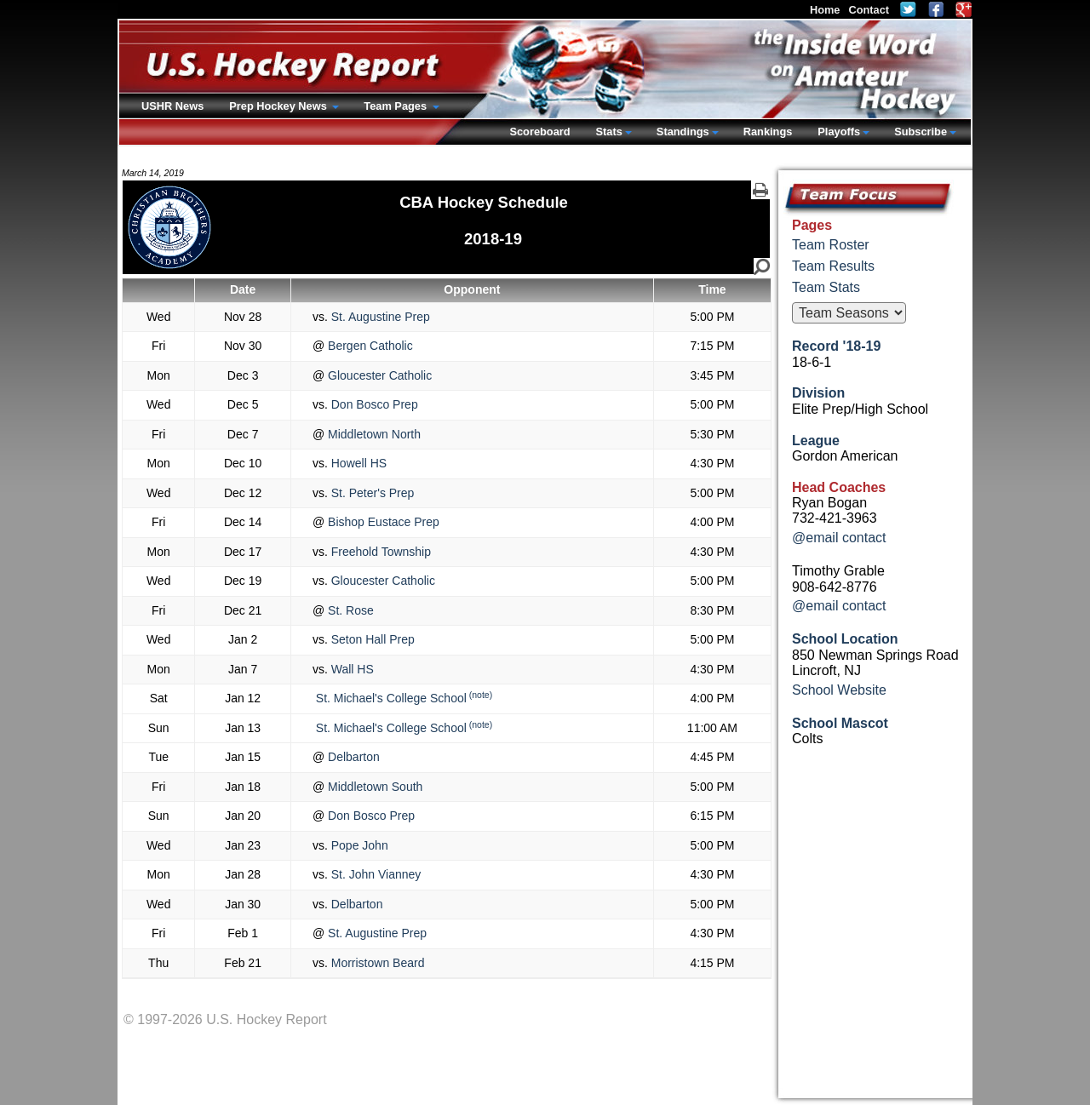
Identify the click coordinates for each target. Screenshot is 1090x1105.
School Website (839, 690)
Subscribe (920, 131)
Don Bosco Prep (373, 404)
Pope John (358, 845)
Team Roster (830, 245)
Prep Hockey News (279, 106)
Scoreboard (539, 131)
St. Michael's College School (390, 698)
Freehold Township (379, 551)
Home (825, 9)
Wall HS (351, 669)
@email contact (839, 537)
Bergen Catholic (368, 345)
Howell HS (357, 463)
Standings (683, 131)
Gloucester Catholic (378, 375)
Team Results (833, 266)
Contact (868, 9)
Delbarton (352, 757)
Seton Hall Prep (371, 639)
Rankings (768, 131)
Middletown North (372, 434)
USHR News (172, 106)
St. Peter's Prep (371, 493)
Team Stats (826, 287)
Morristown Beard (376, 963)
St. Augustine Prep (379, 316)
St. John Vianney (374, 874)
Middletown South (373, 786)
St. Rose (349, 610)
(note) (480, 695)
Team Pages (396, 106)
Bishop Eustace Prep (381, 522)
